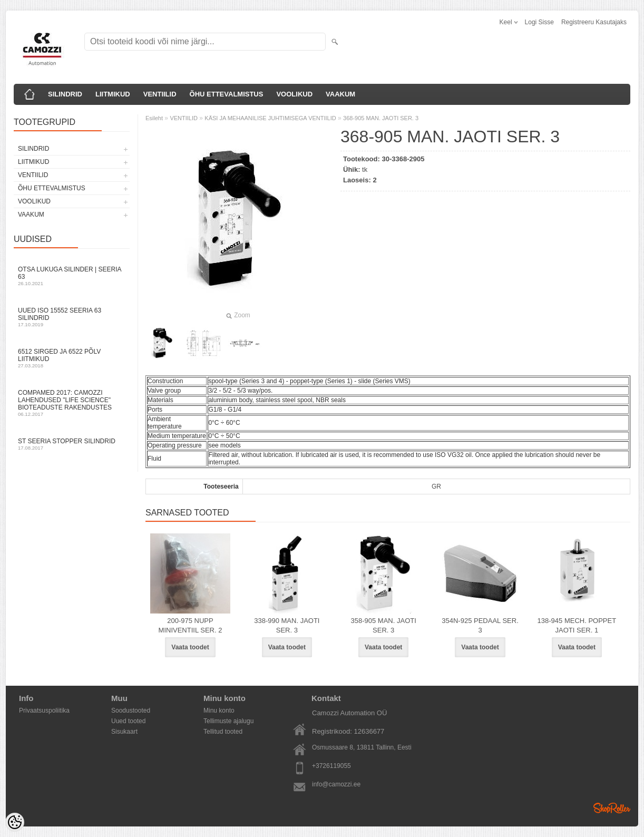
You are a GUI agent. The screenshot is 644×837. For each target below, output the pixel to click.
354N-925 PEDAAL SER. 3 (480, 625)
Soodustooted (130, 710)
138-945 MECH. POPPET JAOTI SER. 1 (577, 625)
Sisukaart (124, 731)
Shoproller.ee (611, 808)
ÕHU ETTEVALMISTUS (227, 94)
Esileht (154, 118)
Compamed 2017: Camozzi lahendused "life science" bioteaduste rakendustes (71, 403)
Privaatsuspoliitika (44, 710)
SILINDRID (65, 94)
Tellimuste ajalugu (228, 721)
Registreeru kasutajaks (594, 22)
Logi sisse (539, 22)
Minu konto (219, 710)
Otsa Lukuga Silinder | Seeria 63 (71, 276)
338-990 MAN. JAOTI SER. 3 (286, 625)
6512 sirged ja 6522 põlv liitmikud (71, 358)
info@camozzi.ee (336, 784)
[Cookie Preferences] (14, 822)
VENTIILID (160, 94)
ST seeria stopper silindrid (71, 444)
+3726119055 (331, 766)
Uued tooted (128, 721)
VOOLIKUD (294, 94)
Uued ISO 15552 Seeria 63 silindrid (71, 317)
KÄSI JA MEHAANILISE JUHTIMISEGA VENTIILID (270, 118)
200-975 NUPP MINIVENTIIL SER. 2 (190, 625)
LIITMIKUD (112, 94)
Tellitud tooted (222, 731)
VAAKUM (340, 94)
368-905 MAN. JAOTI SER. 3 (380, 118)
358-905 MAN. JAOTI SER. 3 (383, 625)
